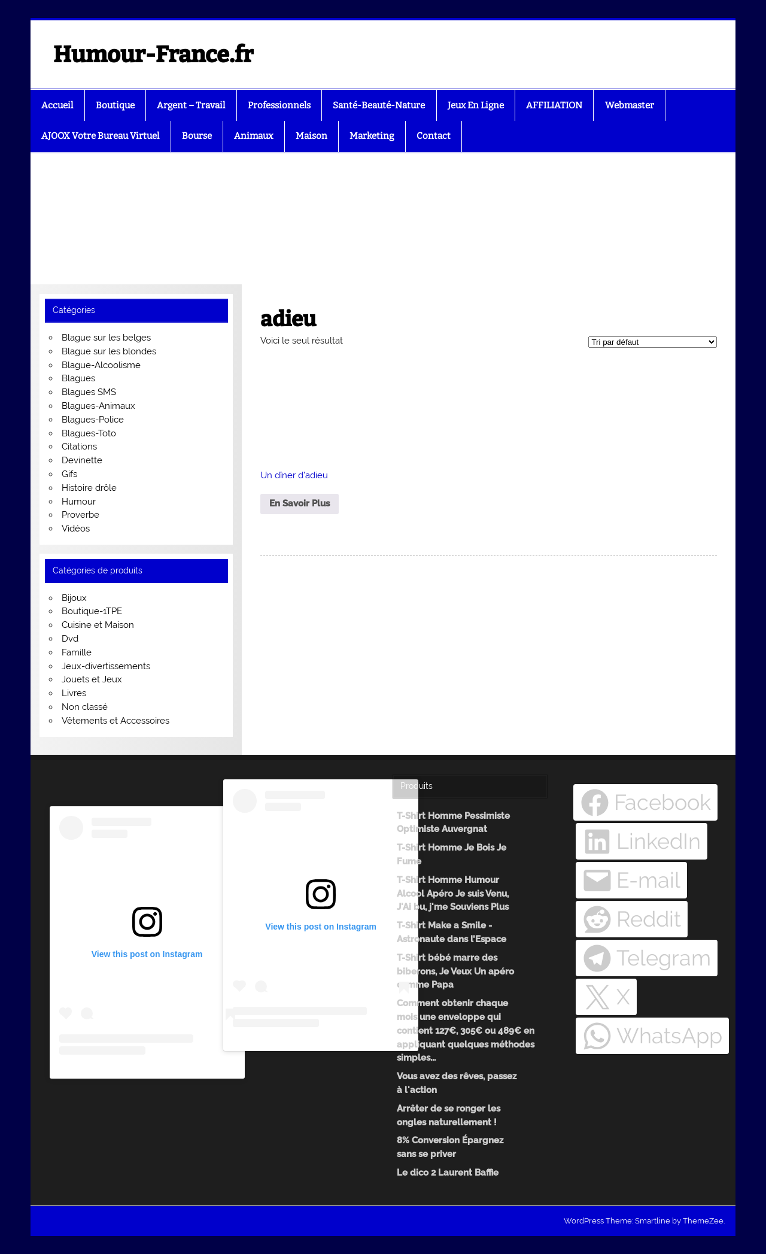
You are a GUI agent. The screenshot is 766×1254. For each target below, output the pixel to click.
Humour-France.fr (153, 54)
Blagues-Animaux (98, 405)
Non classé (85, 707)
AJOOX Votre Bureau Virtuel (100, 135)
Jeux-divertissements (106, 666)
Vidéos (76, 528)
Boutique (115, 105)
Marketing (371, 135)
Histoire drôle (89, 487)
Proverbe (80, 514)
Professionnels (279, 105)
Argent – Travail (191, 105)
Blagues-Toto (89, 433)
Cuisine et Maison (98, 625)
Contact (434, 135)
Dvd (70, 638)
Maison (311, 135)
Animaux (253, 135)
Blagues (78, 378)
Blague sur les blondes (109, 351)
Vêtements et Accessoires (115, 720)
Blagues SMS (89, 392)
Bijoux (74, 598)
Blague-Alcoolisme (101, 365)
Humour (79, 501)
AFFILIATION (554, 105)
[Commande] (652, 342)
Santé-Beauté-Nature (379, 105)
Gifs (69, 474)
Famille (77, 652)
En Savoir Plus (299, 503)
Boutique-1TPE (92, 611)
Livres (74, 693)
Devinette (82, 460)
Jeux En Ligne (476, 105)
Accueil (57, 105)
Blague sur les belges (106, 337)
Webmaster (629, 105)
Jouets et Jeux (92, 679)
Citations (79, 446)
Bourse (197, 135)
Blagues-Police (93, 419)
